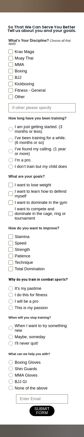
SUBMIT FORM (42, 411)
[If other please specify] (42, 107)
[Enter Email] (42, 398)
